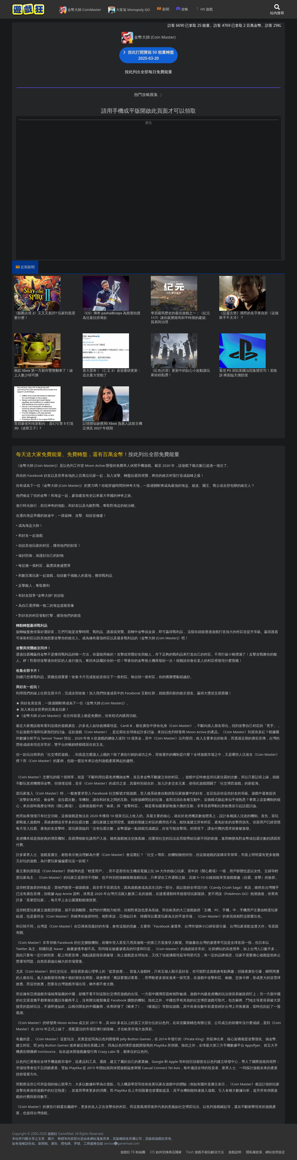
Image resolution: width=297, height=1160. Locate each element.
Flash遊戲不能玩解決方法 (205, 1152)
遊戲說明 (234, 1152)
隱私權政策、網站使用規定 (265, 1152)
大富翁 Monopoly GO (129, 10)
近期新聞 (28, 267)
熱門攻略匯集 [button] (148, 94)
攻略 (182, 9)
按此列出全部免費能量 (153, 454)
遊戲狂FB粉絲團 (132, 1152)
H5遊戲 (204, 9)
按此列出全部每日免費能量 (148, 71)
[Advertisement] (148, 157)
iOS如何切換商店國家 (166, 1152)
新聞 (163, 9)
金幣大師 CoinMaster (80, 10)
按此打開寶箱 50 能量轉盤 (148, 55)
